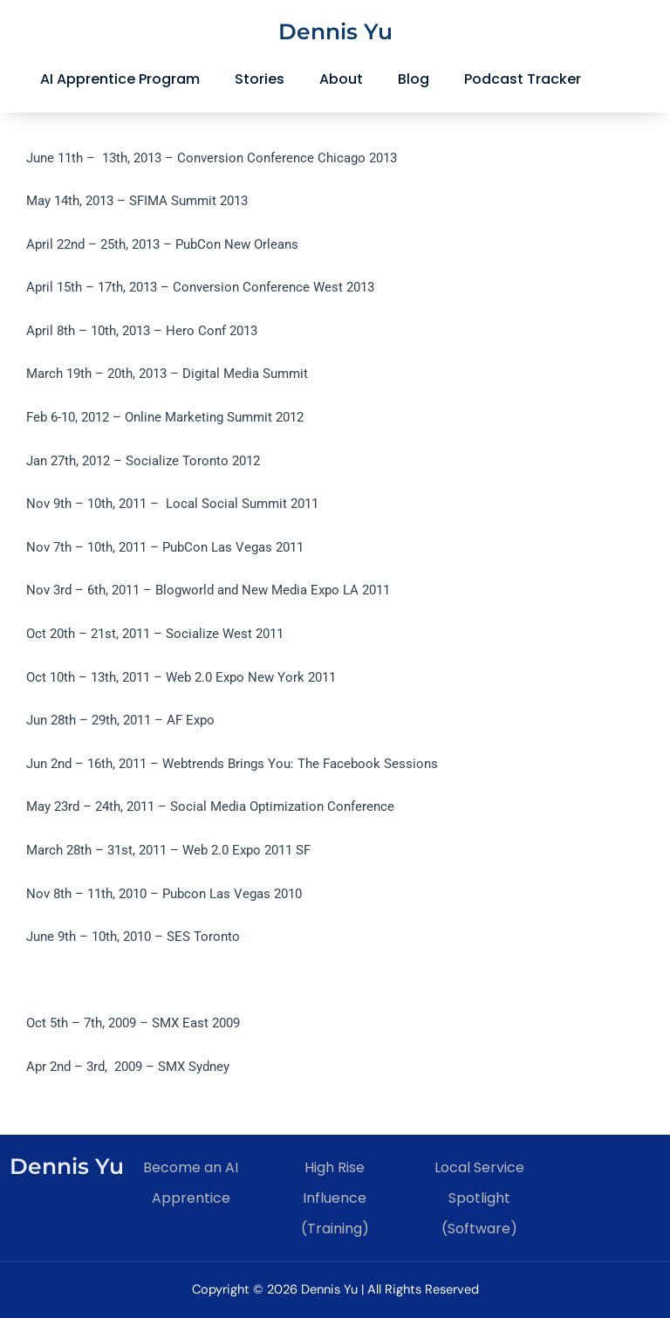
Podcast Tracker (522, 79)
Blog (413, 79)
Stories (259, 79)
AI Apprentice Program (120, 79)
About (341, 79)
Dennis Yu (335, 31)
